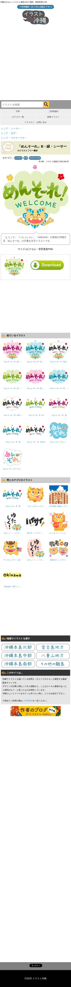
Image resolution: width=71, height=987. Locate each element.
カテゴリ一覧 (18, 117)
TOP (18, 111)
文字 (26, 158)
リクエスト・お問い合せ (36, 122)
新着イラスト (53, 117)
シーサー (18, 158)
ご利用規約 (53, 111)
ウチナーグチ (34, 158)
